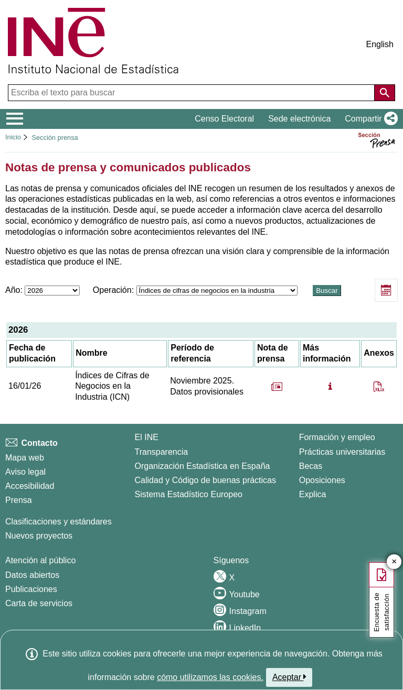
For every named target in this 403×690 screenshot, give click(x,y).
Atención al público (40, 560)
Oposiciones (322, 480)
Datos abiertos (32, 575)
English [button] (380, 44)
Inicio (13, 137)
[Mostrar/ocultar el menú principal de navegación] (15, 118)
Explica (312, 494)
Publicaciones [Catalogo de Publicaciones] (31, 589)
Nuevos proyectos (38, 535)
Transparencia (161, 451)
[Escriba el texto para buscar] (192, 92)
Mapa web (24, 457)
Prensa (18, 500)
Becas (310, 466)
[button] (369, 118)
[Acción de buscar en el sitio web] (384, 92)
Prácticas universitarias (342, 451)
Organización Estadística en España (202, 466)
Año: (43, 290)
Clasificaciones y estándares (58, 521)
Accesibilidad (29, 485)
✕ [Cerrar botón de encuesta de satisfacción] (394, 562)
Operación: (196, 290)
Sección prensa (54, 137)
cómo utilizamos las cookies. (210, 677)
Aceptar (289, 677)
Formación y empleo (337, 437)
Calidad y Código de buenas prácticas (206, 480)
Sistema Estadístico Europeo (188, 494)
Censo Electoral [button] (224, 118)
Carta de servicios (38, 603)
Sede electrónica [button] (299, 118)
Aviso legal (25, 471)
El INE (146, 437)
